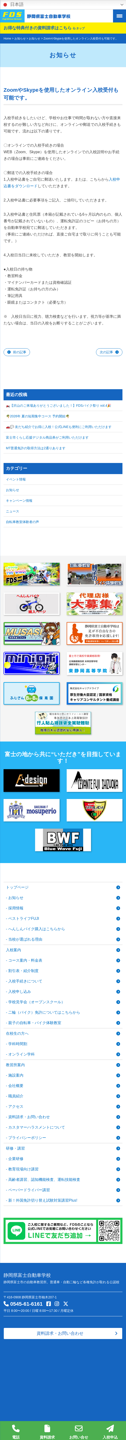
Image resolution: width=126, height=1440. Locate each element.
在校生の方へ (17, 1033)
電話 (15, 1432)
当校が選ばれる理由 (25, 939)
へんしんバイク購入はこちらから (36, 929)
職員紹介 (15, 1096)
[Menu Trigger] (119, 15)
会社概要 (15, 1086)
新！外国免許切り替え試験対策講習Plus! (42, 1200)
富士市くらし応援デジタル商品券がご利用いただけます (47, 437)
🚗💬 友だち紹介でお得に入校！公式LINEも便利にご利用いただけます (59, 427)
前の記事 (19, 352)
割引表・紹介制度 (23, 971)
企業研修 (15, 1159)
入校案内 (13, 950)
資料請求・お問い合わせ (29, 1117)
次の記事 (106, 352)
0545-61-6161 (26, 1304)
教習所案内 (15, 1065)
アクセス (15, 1106)
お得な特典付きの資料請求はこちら (44, 28)
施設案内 (15, 1075)
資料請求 (47, 1432)
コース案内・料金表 (25, 960)
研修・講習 (15, 1148)
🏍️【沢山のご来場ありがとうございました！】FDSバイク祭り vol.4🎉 (58, 405)
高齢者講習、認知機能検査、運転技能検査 (44, 1180)
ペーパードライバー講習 (29, 1190)
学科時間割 (17, 1044)
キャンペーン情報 (19, 500)
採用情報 (15, 908)
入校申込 (110, 1432)
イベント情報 (16, 479)
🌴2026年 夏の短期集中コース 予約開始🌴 (38, 416)
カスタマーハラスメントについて (36, 1127)
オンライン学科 (21, 1054)
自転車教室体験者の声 (22, 522)
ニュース (12, 511)
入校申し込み (19, 992)
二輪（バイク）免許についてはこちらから (44, 1012)
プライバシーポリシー (27, 1138)
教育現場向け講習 (23, 1169)
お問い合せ (79, 1432)
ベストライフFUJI (23, 918)
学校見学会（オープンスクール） (36, 1002)
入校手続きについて (25, 981)
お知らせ (12, 490)
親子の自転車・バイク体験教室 (34, 1023)
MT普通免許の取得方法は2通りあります (35, 448)
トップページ (17, 887)
